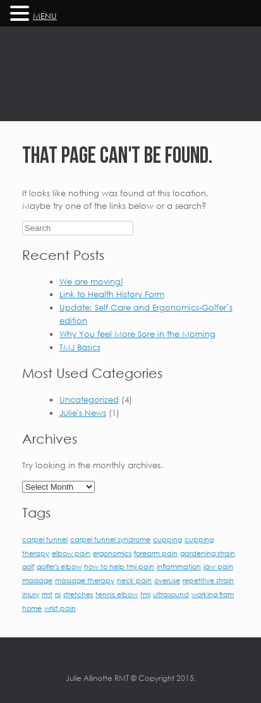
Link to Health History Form (111, 294)
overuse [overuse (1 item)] (167, 580)
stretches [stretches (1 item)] (78, 594)
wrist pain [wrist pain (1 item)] (60, 608)
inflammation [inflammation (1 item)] (179, 566)
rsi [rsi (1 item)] (58, 594)
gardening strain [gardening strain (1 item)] (207, 553)
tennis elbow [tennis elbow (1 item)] (116, 594)
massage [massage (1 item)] (37, 580)
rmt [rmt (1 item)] (47, 594)
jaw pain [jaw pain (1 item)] (218, 566)
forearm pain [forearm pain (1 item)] (156, 553)
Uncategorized (89, 399)
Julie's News (82, 413)
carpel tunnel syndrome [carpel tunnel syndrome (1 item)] (110, 539)
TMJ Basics (79, 347)
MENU (45, 16)
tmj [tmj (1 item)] (145, 594)
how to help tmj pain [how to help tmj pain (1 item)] (119, 566)
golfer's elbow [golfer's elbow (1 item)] (59, 566)
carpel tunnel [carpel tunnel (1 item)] (45, 539)
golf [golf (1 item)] (28, 566)
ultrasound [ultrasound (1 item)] (171, 594)
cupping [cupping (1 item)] (167, 539)
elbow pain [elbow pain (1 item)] (71, 553)
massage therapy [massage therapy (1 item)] (84, 580)
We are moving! (91, 281)
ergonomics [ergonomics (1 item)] (112, 553)
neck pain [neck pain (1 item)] (134, 580)
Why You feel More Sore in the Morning (137, 334)
